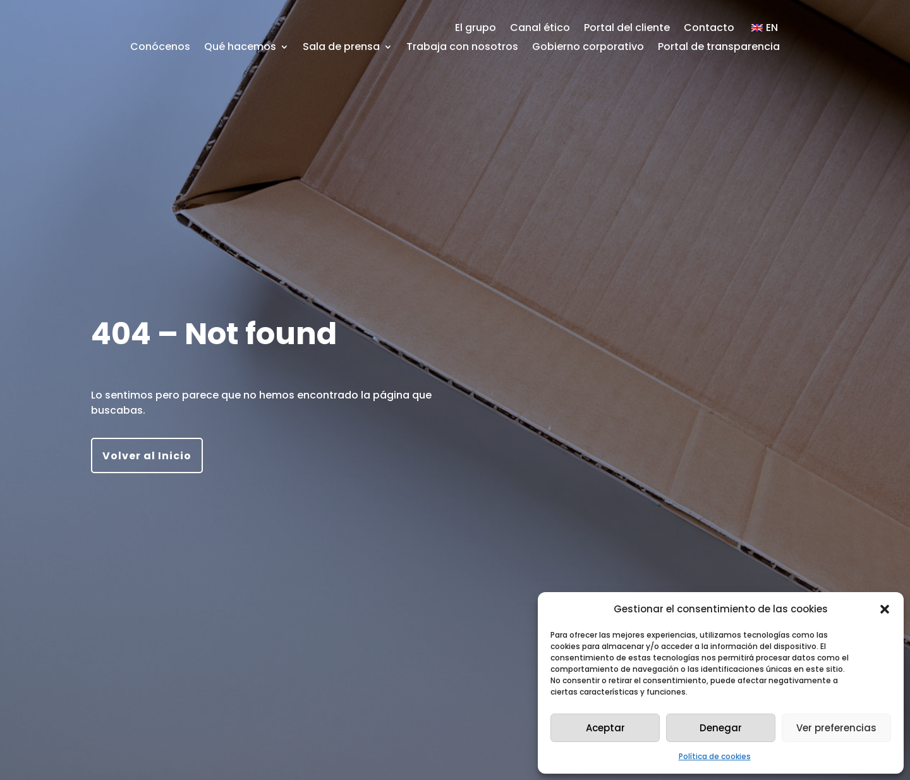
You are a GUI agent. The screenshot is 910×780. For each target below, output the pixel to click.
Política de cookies (715, 756)
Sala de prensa (341, 48)
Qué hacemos (240, 48)
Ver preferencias (836, 727)
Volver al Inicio (146, 456)
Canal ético (540, 29)
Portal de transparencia (719, 48)
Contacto (709, 29)
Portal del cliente (627, 29)
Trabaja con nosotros (462, 48)
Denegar (721, 727)
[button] (884, 609)
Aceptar (605, 727)
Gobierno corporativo (588, 48)
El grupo (475, 29)
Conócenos (160, 48)
